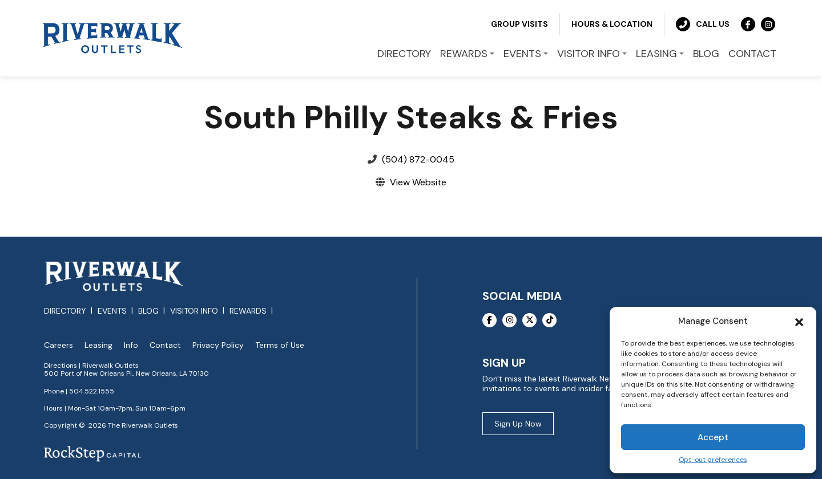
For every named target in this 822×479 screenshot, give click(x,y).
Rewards (248, 311)
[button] (799, 321)
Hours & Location (611, 24)
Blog (148, 311)
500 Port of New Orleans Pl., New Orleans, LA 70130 (126, 373)
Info (131, 345)
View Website (418, 182)
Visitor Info (194, 311)
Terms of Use (279, 345)
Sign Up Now (518, 424)
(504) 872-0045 (418, 159)
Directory (65, 311)
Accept (713, 437)
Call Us (703, 24)
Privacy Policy (218, 345)
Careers (58, 345)
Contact (165, 345)
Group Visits (519, 24)
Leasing (98, 345)
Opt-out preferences (713, 460)
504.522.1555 (91, 391)
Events (112, 311)
